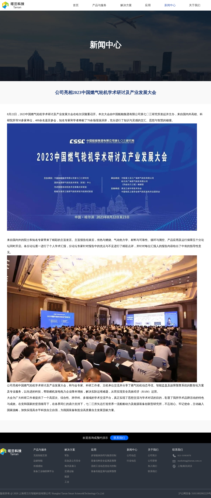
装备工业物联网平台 (43, 471)
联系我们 (119, 437)
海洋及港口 (70, 466)
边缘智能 (38, 460)
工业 (67, 482)
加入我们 (152, 466)
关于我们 (194, 5)
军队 (67, 455)
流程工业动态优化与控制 (103, 466)
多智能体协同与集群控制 (103, 455)
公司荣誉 (152, 460)
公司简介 (152, 455)
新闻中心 (170, 5)
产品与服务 (99, 5)
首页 (76, 5)
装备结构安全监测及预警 (103, 460)
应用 (148, 5)
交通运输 (69, 471)
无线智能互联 (40, 455)
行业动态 (131, 460)
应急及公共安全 (73, 460)
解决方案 (126, 5)
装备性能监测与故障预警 (103, 471)
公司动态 (131, 455)
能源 (67, 476)
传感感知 (38, 466)
